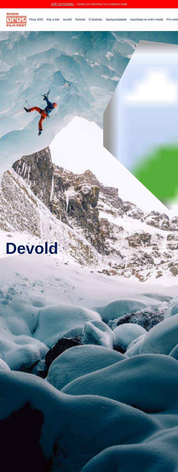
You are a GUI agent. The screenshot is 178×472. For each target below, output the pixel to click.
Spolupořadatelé (116, 19)
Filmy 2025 (36, 19)
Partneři (80, 19)
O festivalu (95, 19)
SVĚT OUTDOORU (62, 4)
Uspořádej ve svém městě (146, 19)
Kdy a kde (53, 19)
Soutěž (67, 19)
